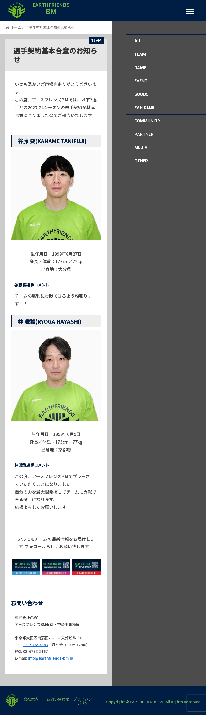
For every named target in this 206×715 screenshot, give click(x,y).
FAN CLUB (144, 107)
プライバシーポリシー (84, 701)
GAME (140, 68)
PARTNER (143, 134)
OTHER (141, 161)
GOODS (141, 94)
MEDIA (141, 147)
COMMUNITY (147, 121)
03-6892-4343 (35, 644)
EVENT (141, 81)
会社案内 (31, 699)
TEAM (96, 40)
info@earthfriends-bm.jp (50, 658)
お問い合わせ (58, 699)
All (137, 41)
